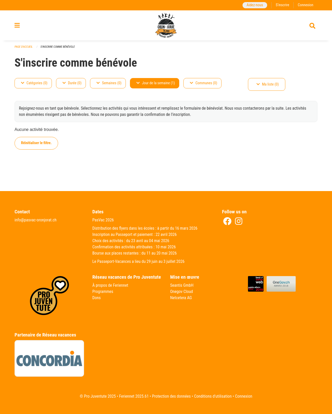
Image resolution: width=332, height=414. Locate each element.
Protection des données (171, 396)
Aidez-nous (255, 5)
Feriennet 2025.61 (134, 396)
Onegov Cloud (181, 291)
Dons (96, 297)
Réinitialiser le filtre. (36, 143)
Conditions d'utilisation (213, 396)
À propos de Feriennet (110, 285)
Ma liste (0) (268, 84)
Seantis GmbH (181, 285)
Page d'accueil (24, 46)
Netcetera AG (181, 297)
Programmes (102, 291)
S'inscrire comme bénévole (57, 46)
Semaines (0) (108, 83)
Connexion (305, 5)
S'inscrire (282, 5)
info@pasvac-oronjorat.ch (36, 219)
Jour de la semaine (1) (155, 83)
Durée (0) (72, 83)
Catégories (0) (34, 83)
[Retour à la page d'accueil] (166, 25)
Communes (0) (203, 83)
